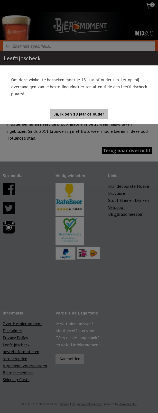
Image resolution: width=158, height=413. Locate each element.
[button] (79, 114)
